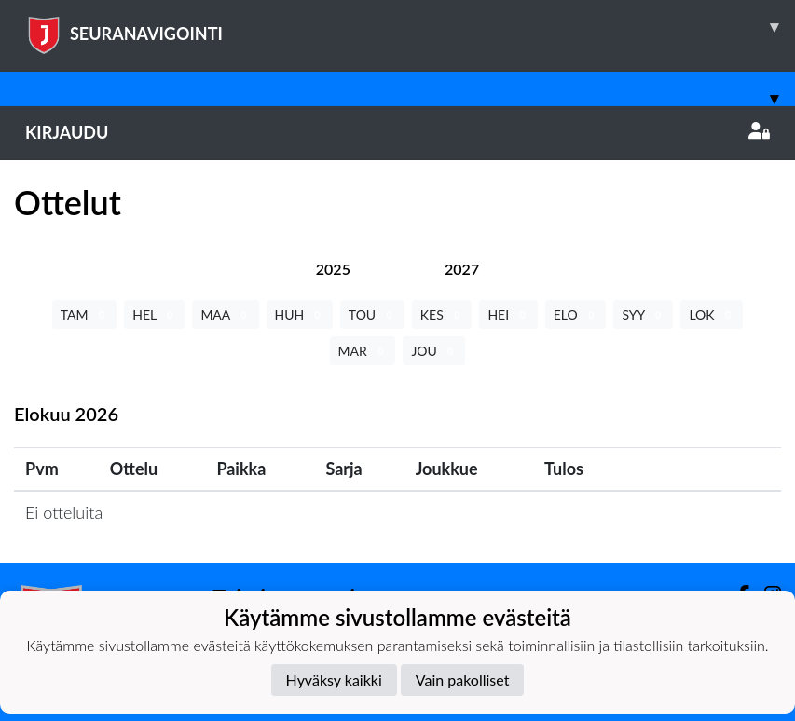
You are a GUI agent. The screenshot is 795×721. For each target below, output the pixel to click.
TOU (372, 314)
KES (442, 314)
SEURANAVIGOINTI (410, 27)
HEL (154, 314)
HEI (507, 314)
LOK (711, 314)
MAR (363, 351)
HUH (299, 314)
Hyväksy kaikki (334, 679)
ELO (576, 314)
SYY (643, 314)
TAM (84, 314)
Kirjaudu (397, 132)
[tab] (333, 268)
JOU (434, 351)
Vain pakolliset (463, 679)
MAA (225, 314)
